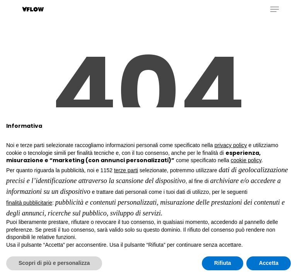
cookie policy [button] (246, 160)
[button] (274, 9)
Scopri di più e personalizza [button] (54, 263)
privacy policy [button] (231, 145)
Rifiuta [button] (222, 263)
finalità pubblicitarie (29, 203)
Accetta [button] (268, 263)
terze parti (126, 170)
